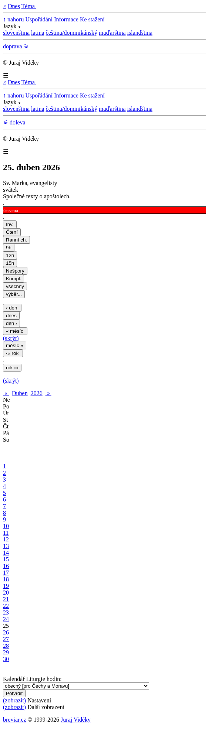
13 (6, 546)
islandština (139, 33)
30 (6, 659)
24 (6, 619)
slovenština (16, 33)
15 (6, 559)
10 (6, 526)
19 (6, 586)
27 (6, 639)
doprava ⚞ (16, 46)
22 (6, 606)
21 (6, 599)
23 (6, 612)
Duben (20, 393)
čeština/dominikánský (72, 33)
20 (6, 592)
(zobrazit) (14, 700)
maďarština (112, 33)
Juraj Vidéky (76, 719)
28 (6, 646)
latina (37, 33)
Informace (66, 19)
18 (6, 579)
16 (6, 566)
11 (6, 533)
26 (6, 632)
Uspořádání (39, 19)
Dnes (14, 6)
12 (6, 539)
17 (6, 572)
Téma (28, 6)
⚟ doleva (14, 122)
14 (6, 553)
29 (6, 652)
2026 (37, 393)
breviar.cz (14, 719)
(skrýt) (11, 338)
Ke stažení (92, 19)
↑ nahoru (13, 19)
